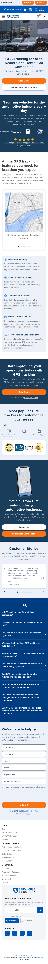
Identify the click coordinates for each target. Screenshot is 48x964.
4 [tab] (26, 246)
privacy (28, 814)
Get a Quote (24, 81)
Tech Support (7, 861)
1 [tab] (18, 246)
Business (28, 921)
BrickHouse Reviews (10, 875)
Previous (6, 246)
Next (42, 246)
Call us (28, 3)
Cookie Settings (24, 960)
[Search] (34, 16)
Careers (5, 882)
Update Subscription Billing (12, 851)
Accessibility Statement (11, 872)
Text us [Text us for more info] (41, 3)
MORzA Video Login (9, 836)
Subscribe (40, 910)
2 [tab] (21, 246)
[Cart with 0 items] (38, 16)
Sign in (4, 829)
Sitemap (5, 839)
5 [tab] (29, 246)
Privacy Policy (38, 957)
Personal (12, 921)
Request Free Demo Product (24, 88)
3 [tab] (24, 246)
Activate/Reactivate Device (12, 847)
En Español (6, 879)
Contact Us (24, 527)
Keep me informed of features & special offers (25, 787)
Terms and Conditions (25, 957)
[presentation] (20, 794)
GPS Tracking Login (9, 832)
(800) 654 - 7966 (30, 398)
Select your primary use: (13, 916)
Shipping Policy (8, 857)
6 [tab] (30, 592)
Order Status (7, 854)
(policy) (43, 787)
